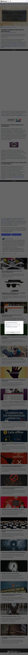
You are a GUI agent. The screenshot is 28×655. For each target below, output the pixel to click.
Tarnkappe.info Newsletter (11, 326)
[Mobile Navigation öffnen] (27, 1)
